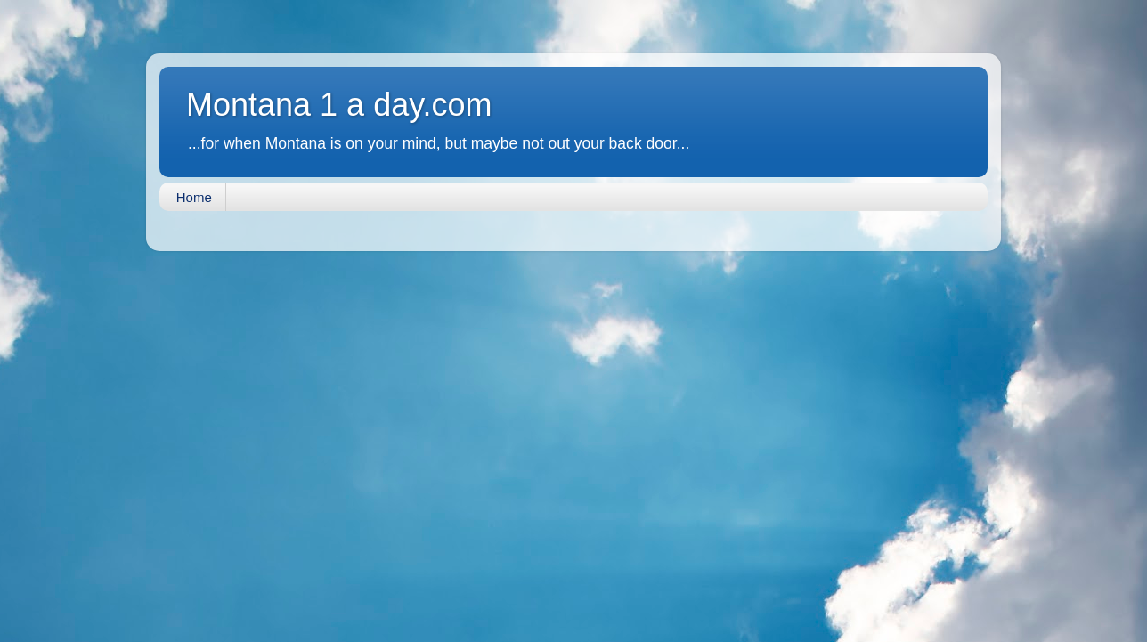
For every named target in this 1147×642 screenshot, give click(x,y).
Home (194, 197)
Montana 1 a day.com (339, 104)
